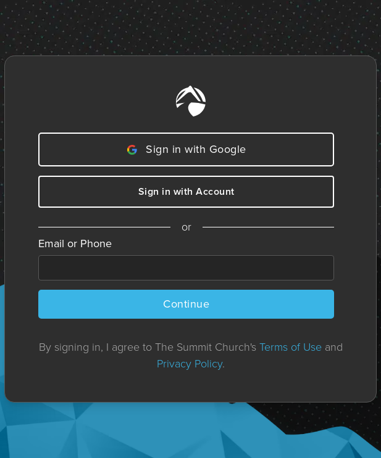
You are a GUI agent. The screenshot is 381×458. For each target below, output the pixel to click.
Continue (186, 304)
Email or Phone (75, 243)
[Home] (191, 101)
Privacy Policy (189, 364)
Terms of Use (290, 347)
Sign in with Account (186, 191)
